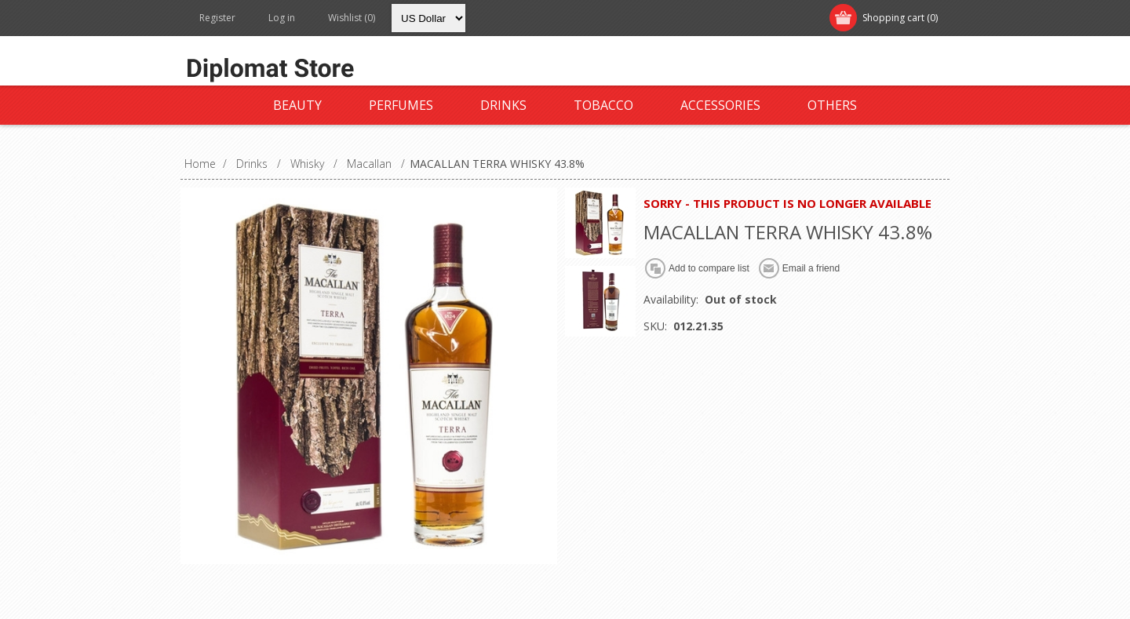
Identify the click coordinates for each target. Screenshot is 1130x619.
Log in (281, 17)
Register (217, 17)
